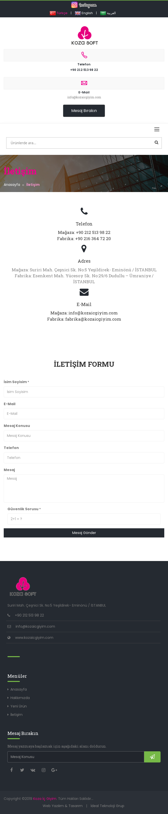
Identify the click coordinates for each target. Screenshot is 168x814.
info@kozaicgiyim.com (35, 626)
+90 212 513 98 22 (84, 69)
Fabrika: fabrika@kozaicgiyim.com (84, 319)
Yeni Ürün (18, 706)
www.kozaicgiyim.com (34, 637)
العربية (108, 13)
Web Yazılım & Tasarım (63, 805)
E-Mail (84, 88)
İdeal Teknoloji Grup (107, 805)
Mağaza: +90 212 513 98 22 (84, 232)
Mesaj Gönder (84, 532)
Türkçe (58, 13)
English (84, 13)
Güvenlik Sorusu (24, 508)
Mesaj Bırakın (84, 110)
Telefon (84, 58)
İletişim (16, 714)
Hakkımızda (20, 697)
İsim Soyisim (16, 381)
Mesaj (9, 469)
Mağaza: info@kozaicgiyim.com (84, 313)
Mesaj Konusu (17, 425)
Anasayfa (12, 184)
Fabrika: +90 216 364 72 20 (84, 238)
